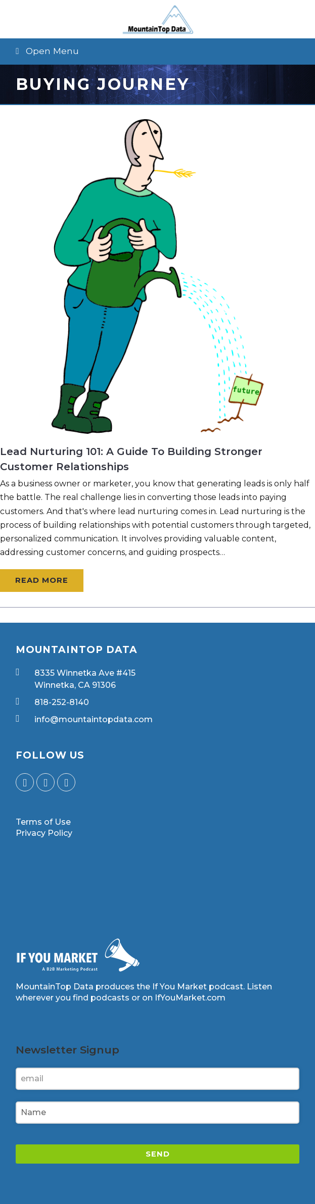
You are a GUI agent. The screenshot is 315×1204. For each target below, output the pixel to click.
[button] (157, 51)
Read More (41, 580)
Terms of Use (43, 822)
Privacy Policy (44, 833)
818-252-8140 (61, 702)
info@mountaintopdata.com (93, 719)
